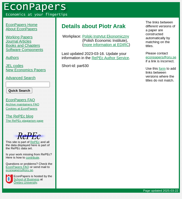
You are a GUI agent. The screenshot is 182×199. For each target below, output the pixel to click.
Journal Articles (18, 41)
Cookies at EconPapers (21, 108)
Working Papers (19, 37)
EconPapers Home (22, 25)
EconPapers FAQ (20, 100)
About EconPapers (21, 29)
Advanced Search (21, 78)
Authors (12, 57)
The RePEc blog (19, 116)
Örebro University (25, 182)
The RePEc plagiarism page (24, 120)
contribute (32, 157)
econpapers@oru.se (161, 57)
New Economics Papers (26, 70)
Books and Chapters (23, 45)
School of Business (26, 179)
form (162, 68)
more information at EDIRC (106, 45)
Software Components (24, 50)
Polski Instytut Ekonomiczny (105, 36)
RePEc (35, 142)
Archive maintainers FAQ (22, 104)
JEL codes (14, 66)
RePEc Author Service (110, 58)
